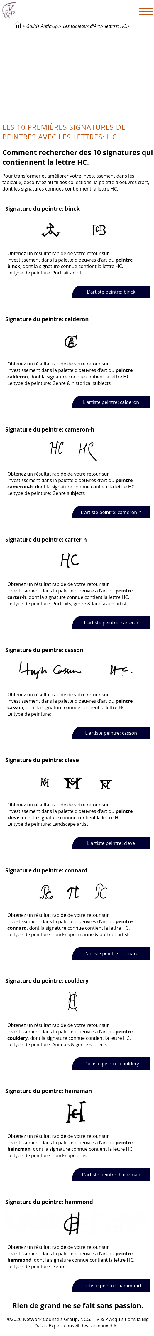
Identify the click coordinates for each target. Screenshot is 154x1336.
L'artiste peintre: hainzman (111, 1174)
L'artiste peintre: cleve (111, 843)
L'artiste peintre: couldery (111, 1063)
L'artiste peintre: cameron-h (111, 512)
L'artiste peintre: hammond (111, 1285)
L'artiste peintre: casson (111, 733)
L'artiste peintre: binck (111, 292)
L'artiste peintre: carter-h (111, 622)
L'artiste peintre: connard (111, 953)
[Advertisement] (77, 75)
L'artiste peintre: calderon (111, 402)
